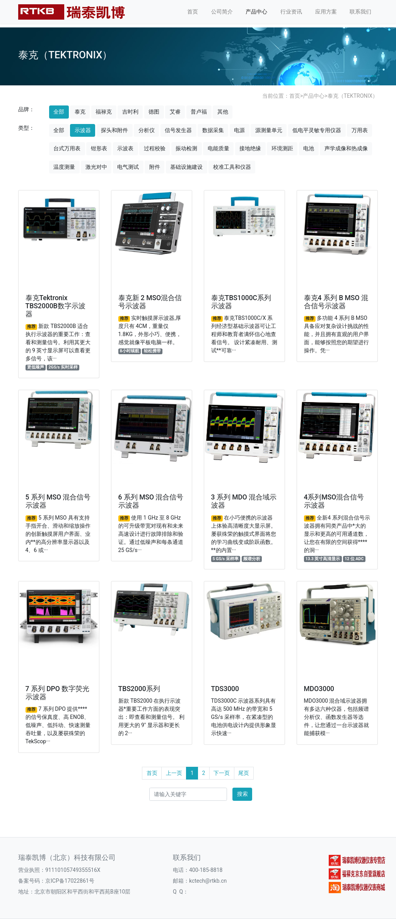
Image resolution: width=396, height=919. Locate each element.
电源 (239, 130)
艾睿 (175, 112)
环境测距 (282, 148)
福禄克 (104, 112)
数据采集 (213, 130)
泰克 (80, 112)
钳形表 (99, 148)
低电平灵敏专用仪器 (316, 130)
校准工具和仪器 (232, 167)
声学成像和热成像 (346, 148)
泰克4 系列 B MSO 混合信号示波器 (336, 302)
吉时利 (130, 112)
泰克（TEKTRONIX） (353, 96)
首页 (192, 11)
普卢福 (199, 112)
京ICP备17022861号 (69, 881)
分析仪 (146, 130)
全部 (58, 112)
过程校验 (155, 148)
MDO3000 (319, 689)
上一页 (174, 773)
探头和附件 (114, 130)
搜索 (242, 794)
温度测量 (64, 167)
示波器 (83, 130)
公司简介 (222, 11)
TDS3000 (225, 689)
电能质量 (218, 148)
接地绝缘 (250, 148)
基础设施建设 (186, 167)
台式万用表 (66, 148)
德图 (153, 112)
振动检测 (186, 148)
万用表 (360, 130)
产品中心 (256, 11)
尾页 (243, 773)
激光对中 (96, 167)
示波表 (125, 148)
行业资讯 (291, 11)
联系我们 (360, 11)
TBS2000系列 (139, 689)
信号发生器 (178, 130)
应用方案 (326, 11)
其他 (222, 112)
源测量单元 (268, 130)
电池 (308, 148)
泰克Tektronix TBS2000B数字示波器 (55, 306)
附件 (154, 167)
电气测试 (128, 167)
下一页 (221, 773)
